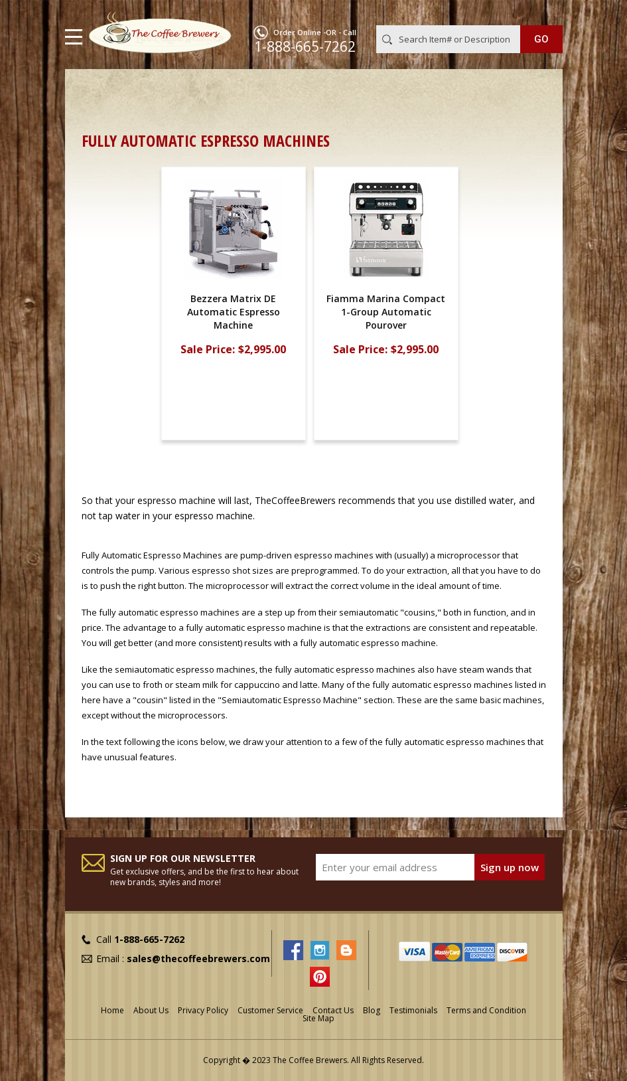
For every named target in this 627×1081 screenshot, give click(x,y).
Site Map (318, 1018)
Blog (371, 1010)
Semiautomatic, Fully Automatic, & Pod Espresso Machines (218, 104)
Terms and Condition (486, 1010)
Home (95, 90)
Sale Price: (207, 350)
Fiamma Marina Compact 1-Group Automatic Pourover (385, 311)
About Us (151, 1010)
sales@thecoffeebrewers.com (198, 958)
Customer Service (270, 1010)
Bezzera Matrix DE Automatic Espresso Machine (233, 311)
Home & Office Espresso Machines (317, 90)
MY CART (544, 13)
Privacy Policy (203, 1010)
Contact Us (333, 1010)
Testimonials (413, 1010)
